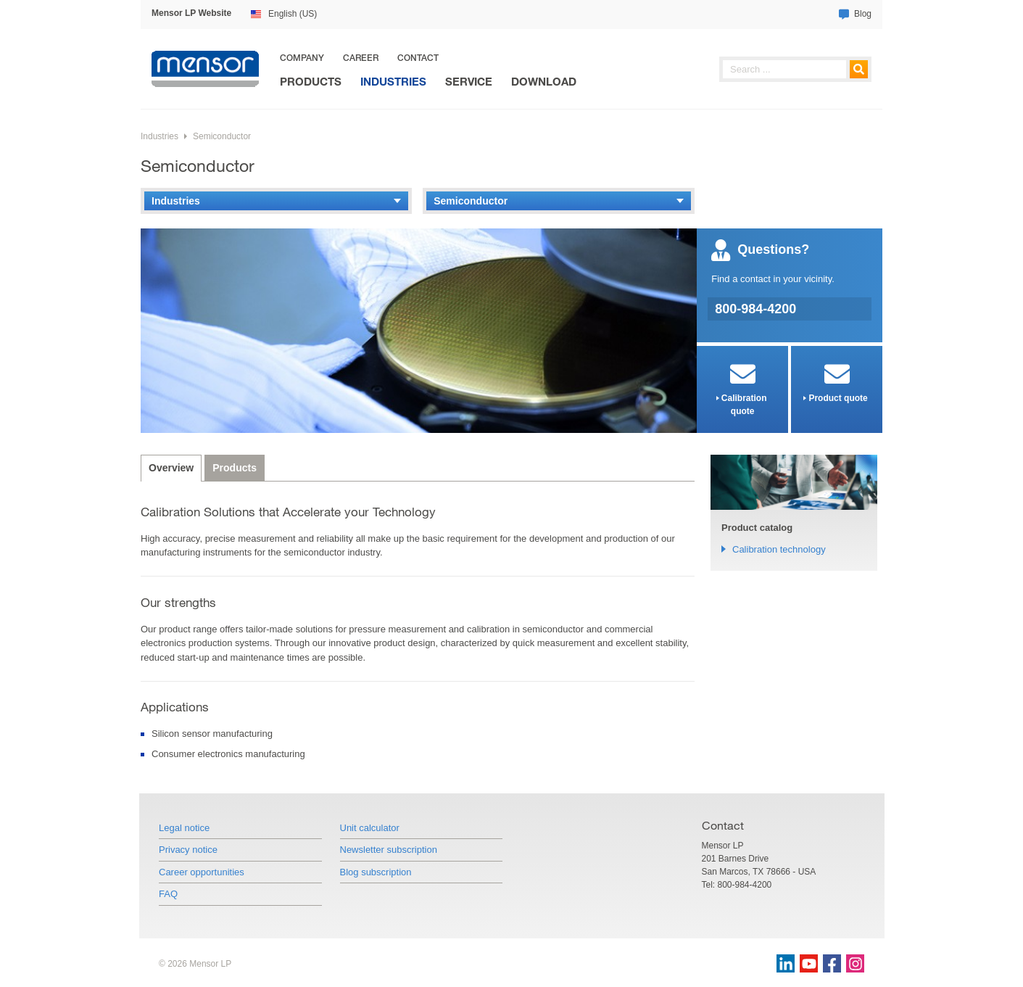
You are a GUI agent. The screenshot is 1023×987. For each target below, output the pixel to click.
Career (360, 57)
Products (310, 81)
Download (543, 81)
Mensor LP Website (191, 13)
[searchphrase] (795, 69)
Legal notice (184, 827)
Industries (393, 81)
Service (468, 81)
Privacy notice (188, 849)
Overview (171, 468)
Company (302, 57)
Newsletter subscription (388, 849)
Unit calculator (369, 827)
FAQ (168, 893)
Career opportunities (201, 872)
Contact (418, 57)
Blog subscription (376, 872)
